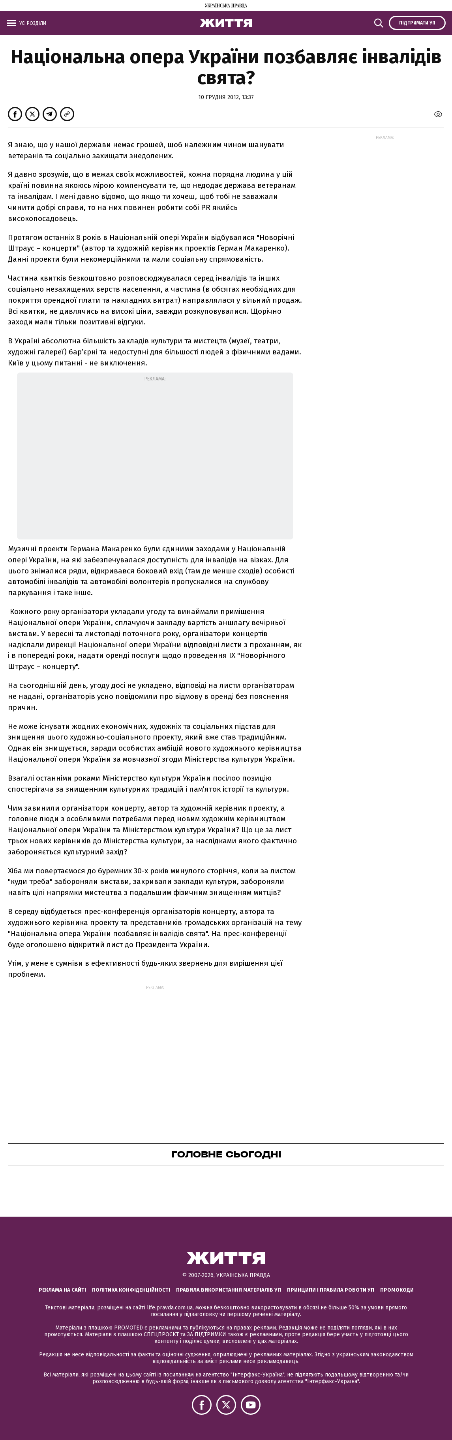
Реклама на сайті (62, 1290)
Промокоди (397, 1290)
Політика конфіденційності (131, 1290)
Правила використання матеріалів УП (228, 1290)
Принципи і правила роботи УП (330, 1290)
